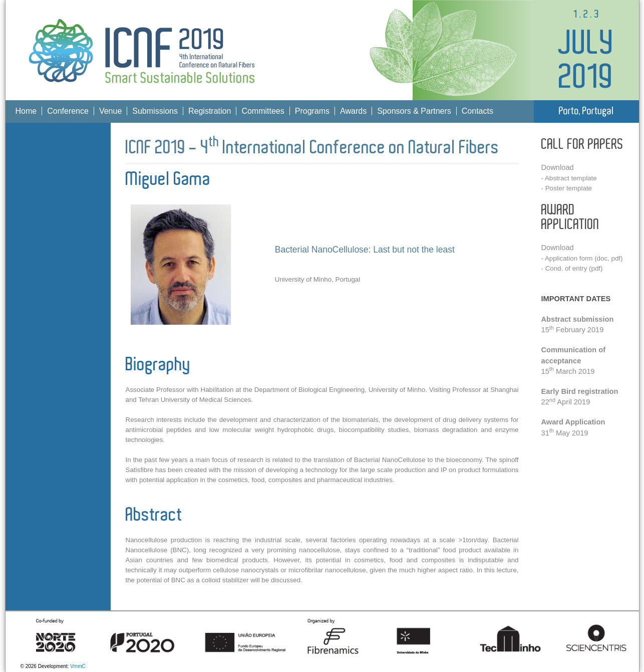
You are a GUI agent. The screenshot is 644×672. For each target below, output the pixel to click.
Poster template (568, 188)
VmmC (78, 666)
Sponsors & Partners (414, 111)
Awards (353, 111)
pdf (616, 258)
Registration (209, 111)
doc (602, 258)
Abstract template (571, 178)
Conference (68, 111)
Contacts (477, 111)
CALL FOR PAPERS (582, 145)
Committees (262, 111)
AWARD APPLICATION (570, 217)
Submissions (155, 111)
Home (26, 111)
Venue (110, 111)
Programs (312, 111)
